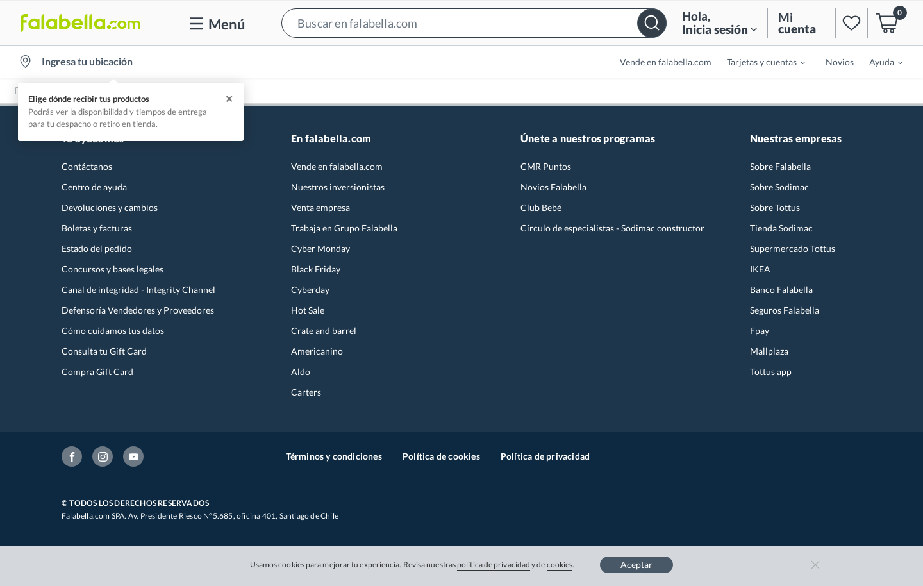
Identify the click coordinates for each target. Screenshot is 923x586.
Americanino (317, 351)
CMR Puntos (545, 166)
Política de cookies (441, 456)
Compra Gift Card (97, 371)
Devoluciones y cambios (110, 207)
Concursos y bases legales (112, 269)
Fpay (759, 330)
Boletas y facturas (97, 227)
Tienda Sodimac (781, 227)
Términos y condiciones (334, 456)
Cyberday (310, 289)
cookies (560, 564)
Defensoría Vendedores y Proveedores (138, 310)
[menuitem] (758, 61)
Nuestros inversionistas (338, 186)
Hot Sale (307, 310)
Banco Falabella (781, 289)
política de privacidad (493, 564)
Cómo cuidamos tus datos (113, 330)
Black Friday (315, 269)
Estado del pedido (97, 248)
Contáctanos (87, 166)
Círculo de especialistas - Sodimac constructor (612, 227)
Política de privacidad (545, 456)
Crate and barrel (323, 330)
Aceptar (636, 564)
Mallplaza (769, 351)
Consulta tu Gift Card (104, 351)
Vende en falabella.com (665, 61)
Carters (306, 392)
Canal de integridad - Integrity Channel (138, 289)
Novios (840, 61)
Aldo (300, 371)
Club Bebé (540, 207)
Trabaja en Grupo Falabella (344, 227)
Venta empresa (320, 207)
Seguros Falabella (784, 310)
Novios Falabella (553, 186)
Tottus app (771, 371)
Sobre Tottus (775, 207)
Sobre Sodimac (779, 186)
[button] (474, 23)
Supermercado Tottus (792, 248)
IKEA (760, 269)
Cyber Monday (320, 248)
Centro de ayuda (94, 186)
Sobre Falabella (780, 166)
